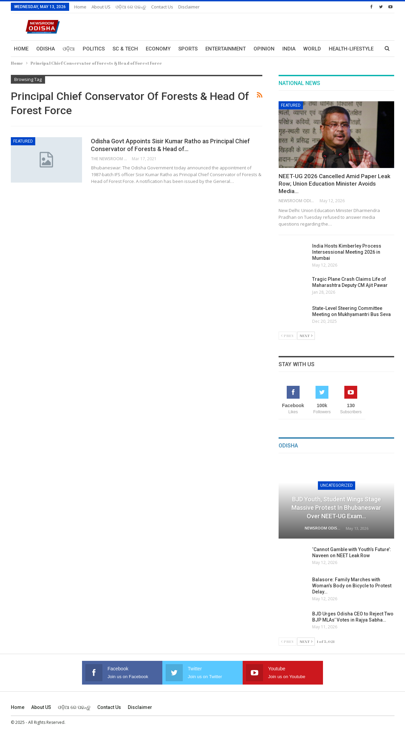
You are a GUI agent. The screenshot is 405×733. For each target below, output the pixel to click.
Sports (188, 49)
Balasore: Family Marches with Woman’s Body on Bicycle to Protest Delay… (351, 585)
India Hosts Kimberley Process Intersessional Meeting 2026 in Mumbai (346, 252)
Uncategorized (336, 485)
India (289, 49)
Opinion (264, 49)
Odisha (45, 49)
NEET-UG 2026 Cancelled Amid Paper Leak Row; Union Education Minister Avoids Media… (334, 183)
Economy (158, 49)
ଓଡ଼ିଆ (69, 49)
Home (80, 7)
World (312, 49)
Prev (287, 335)
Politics (94, 49)
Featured (23, 141)
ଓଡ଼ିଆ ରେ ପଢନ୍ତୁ (131, 7)
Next (306, 335)
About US (101, 7)
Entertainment (225, 49)
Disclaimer (189, 7)
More (336, 49)
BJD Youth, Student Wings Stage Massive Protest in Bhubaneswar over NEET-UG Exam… (336, 508)
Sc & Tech (125, 49)
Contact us (162, 7)
